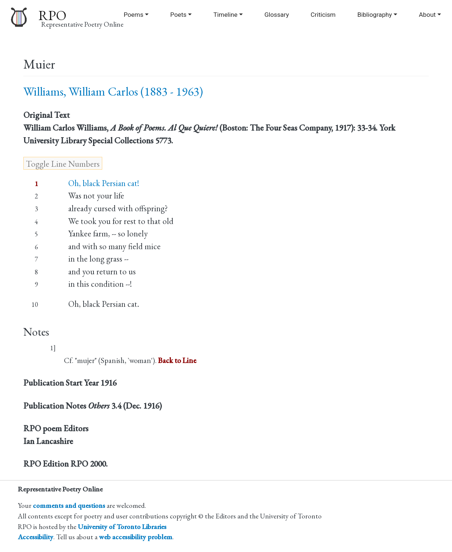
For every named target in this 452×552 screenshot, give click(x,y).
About (427, 14)
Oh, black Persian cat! (103, 183)
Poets (178, 14)
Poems (133, 14)
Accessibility (35, 536)
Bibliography (374, 14)
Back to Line (177, 360)
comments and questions (69, 505)
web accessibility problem (135, 536)
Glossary (276, 14)
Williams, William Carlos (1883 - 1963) (113, 91)
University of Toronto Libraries (122, 526)
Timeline (226, 14)
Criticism (323, 14)
